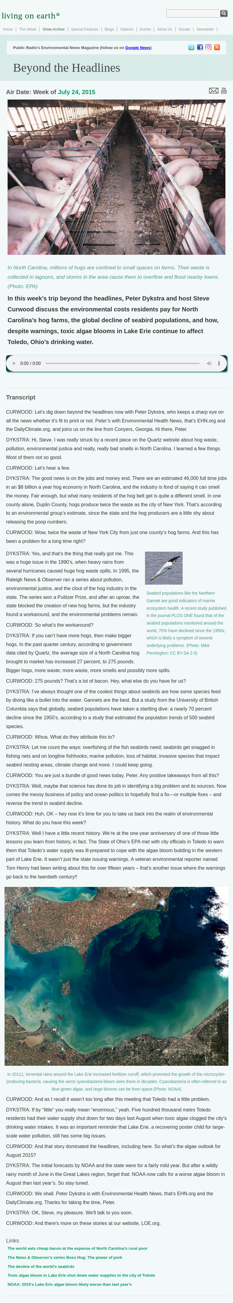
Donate (185, 29)
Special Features (84, 29)
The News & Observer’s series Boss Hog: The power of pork (65, 1257)
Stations (126, 29)
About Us (164, 29)
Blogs (109, 29)
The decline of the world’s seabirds (41, 1266)
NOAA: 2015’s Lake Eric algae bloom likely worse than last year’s (70, 1284)
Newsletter (205, 29)
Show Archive (53, 29)
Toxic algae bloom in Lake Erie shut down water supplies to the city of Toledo (81, 1275)
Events (145, 29)
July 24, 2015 (76, 92)
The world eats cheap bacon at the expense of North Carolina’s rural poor (77, 1248)
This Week (27, 29)
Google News (137, 47)
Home (8, 29)
